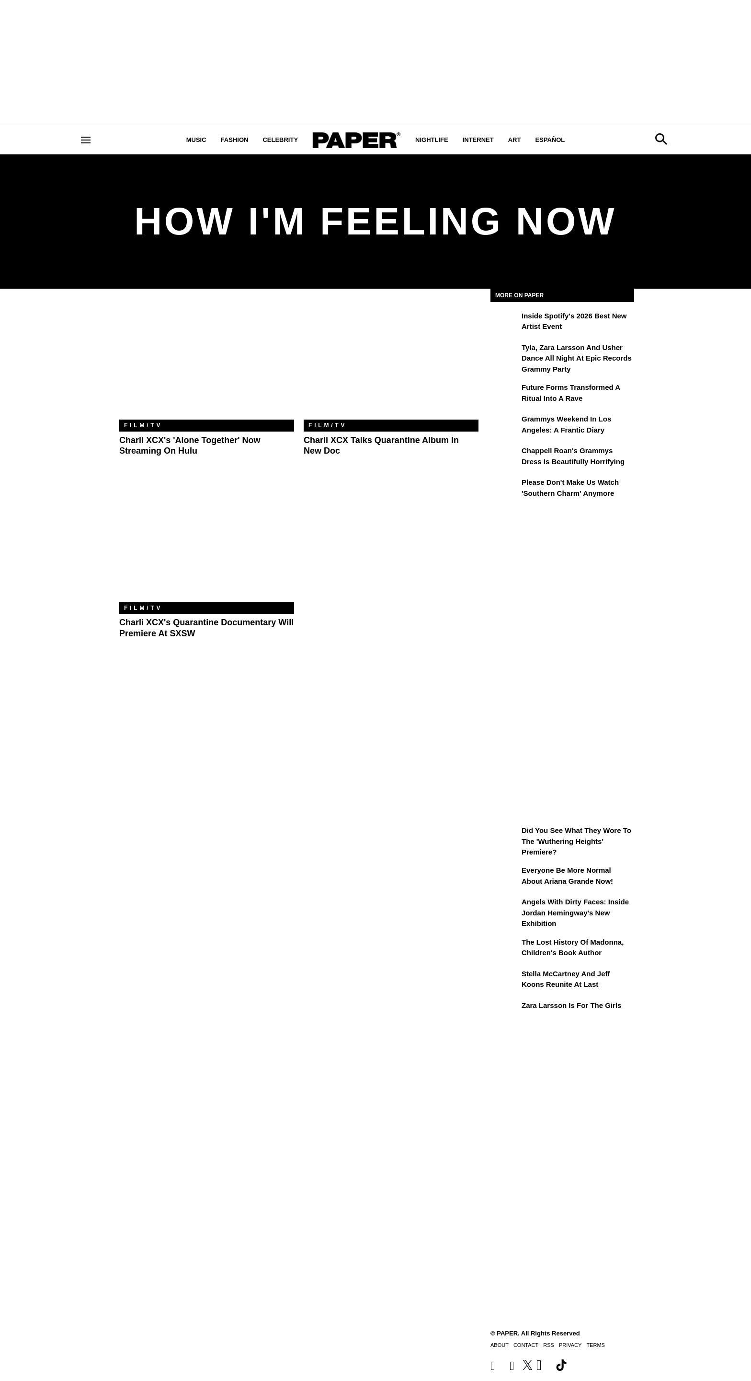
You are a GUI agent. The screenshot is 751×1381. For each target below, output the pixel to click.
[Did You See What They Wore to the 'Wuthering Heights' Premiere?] (505, 837)
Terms (595, 1345)
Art (514, 139)
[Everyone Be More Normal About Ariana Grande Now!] (505, 877)
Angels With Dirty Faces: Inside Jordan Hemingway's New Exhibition (575, 912)
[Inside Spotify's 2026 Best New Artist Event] (505, 323)
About (499, 1345)
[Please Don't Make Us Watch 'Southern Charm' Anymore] (505, 489)
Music (196, 139)
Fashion (235, 139)
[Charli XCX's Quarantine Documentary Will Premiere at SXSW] (206, 544)
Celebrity (280, 139)
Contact (525, 1345)
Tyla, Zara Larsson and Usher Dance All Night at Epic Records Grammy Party (577, 358)
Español (550, 139)
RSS (548, 1345)
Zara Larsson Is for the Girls (571, 1005)
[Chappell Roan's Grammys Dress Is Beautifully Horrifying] (505, 457)
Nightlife (431, 139)
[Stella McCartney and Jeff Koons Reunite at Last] (505, 981)
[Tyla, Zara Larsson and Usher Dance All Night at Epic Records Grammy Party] (505, 354)
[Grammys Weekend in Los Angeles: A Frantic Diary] (505, 426)
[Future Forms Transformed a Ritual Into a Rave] (505, 394)
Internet (478, 139)
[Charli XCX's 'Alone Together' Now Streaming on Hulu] (206, 361)
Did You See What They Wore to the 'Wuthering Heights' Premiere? (576, 841)
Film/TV (143, 425)
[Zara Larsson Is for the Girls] (505, 1012)
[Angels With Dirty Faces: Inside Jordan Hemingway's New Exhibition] (505, 909)
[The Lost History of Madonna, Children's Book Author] (505, 949)
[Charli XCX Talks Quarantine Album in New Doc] (391, 361)
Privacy (570, 1345)
